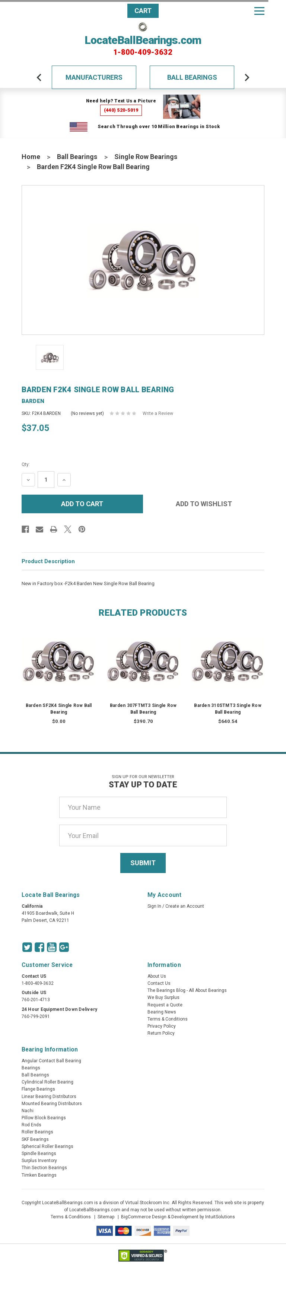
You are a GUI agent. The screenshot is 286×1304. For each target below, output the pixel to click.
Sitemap (106, 1216)
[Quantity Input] (46, 479)
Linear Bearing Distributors (49, 1096)
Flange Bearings (38, 1089)
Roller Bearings (37, 1132)
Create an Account (184, 906)
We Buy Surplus (163, 997)
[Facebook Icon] (39, 947)
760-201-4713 (36, 999)
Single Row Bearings (145, 157)
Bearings (31, 1067)
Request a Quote (164, 1005)
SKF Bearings (35, 1139)
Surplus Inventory (39, 1160)
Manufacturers (94, 77)
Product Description (48, 561)
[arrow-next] (246, 77)
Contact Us (159, 983)
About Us (156, 976)
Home (31, 157)
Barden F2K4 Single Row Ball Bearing (93, 167)
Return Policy (161, 1033)
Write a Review (158, 413)
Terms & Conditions (167, 1019)
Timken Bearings (39, 1175)
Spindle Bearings (39, 1153)
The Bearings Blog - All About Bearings (187, 990)
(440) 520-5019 (121, 110)
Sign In (154, 906)
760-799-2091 (36, 1016)
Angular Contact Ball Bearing (51, 1060)
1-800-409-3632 (142, 52)
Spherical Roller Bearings (47, 1146)
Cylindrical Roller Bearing (47, 1082)
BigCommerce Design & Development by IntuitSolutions (178, 1216)
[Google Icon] (64, 947)
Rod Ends (31, 1124)
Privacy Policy (161, 1026)
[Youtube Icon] (51, 947)
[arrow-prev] (39, 77)
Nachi (28, 1110)
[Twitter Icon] (27, 947)
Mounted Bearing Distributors (52, 1103)
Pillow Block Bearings (44, 1117)
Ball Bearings (192, 77)
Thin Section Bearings (44, 1167)
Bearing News (161, 1012)
